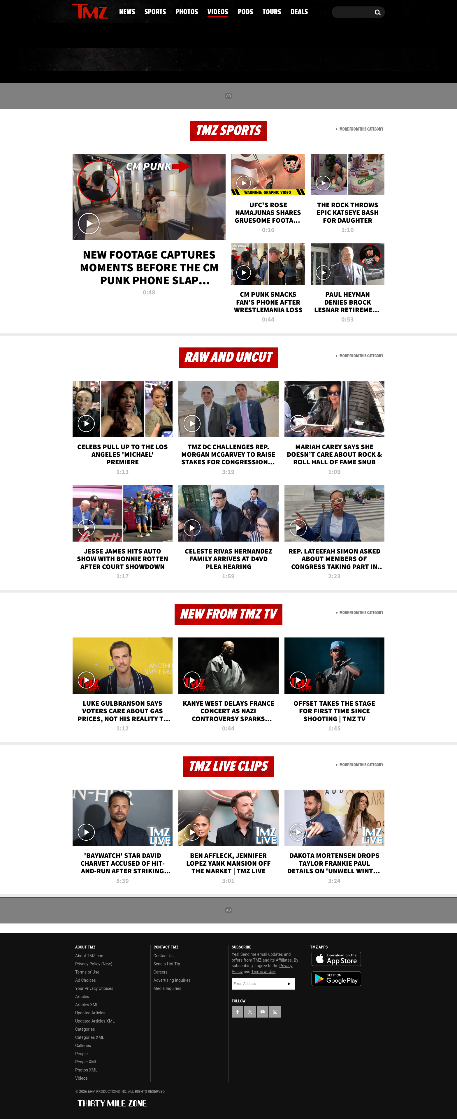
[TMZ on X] (85, 11)
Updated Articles (90, 1013)
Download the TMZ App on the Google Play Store (336, 979)
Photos (181, 60)
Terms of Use (87, 972)
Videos (230, 60)
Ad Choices (85, 980)
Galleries (83, 1045)
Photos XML (86, 1070)
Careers (161, 972)
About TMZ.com (90, 955)
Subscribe (289, 984)
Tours (316, 60)
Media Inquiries (167, 988)
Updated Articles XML (95, 1021)
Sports (131, 60)
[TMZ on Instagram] (107, 11)
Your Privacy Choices (94, 988)
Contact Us (164, 955)
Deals (360, 60)
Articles (82, 996)
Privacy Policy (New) (93, 964)
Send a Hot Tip (167, 964)
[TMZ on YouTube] (262, 1012)
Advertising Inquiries (172, 980)
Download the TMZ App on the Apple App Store (336, 959)
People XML (86, 1062)
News (86, 60)
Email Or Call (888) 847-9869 (139, 36)
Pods (273, 60)
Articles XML (87, 1004)
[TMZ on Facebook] (77, 11)
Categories (85, 1029)
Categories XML (89, 1037)
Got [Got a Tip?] (90, 36)
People (81, 1053)
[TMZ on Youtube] (95, 10)
